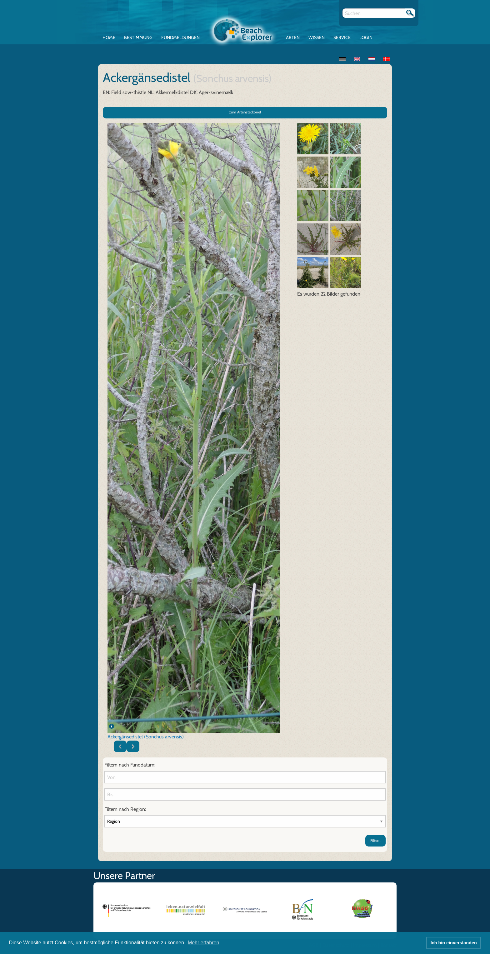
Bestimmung (138, 37)
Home (108, 37)
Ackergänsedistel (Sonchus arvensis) (146, 737)
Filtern (375, 840)
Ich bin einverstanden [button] (454, 942)
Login (365, 37)
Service (342, 37)
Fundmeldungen (180, 37)
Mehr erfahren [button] (203, 942)
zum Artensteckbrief (245, 112)
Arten (293, 37)
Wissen (316, 37)
